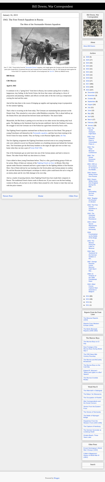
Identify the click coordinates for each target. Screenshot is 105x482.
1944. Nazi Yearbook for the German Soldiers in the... (92, 255)
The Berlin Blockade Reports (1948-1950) (90, 330)
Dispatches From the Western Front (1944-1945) (92, 422)
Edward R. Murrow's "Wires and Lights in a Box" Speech (92, 372)
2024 (88, 63)
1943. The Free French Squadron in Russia (92, 207)
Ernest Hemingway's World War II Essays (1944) (92, 449)
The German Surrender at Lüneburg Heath (92, 431)
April (89, 116)
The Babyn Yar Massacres (92, 394)
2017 (88, 84)
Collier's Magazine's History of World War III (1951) (91, 455)
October (91, 98)
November (91, 95)
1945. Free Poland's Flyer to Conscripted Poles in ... (92, 140)
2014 (88, 296)
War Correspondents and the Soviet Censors (92, 402)
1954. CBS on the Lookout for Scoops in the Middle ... (92, 166)
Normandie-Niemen (31, 67)
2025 (88, 60)
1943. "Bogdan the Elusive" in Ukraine (92, 200)
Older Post (73, 196)
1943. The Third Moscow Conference (92, 149)
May (89, 113)
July (89, 107)
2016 (88, 87)
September (92, 101)
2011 (88, 305)
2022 (88, 69)
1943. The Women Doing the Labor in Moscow (91, 244)
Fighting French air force (45, 163)
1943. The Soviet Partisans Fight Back (91, 131)
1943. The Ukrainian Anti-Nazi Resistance (91, 216)
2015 (88, 90)
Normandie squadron (40, 133)
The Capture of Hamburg (91, 426)
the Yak (63, 136)
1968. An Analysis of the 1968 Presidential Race (92, 277)
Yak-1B (52, 71)
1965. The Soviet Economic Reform (91, 158)
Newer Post (7, 196)
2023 (88, 66)
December (91, 92)
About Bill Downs (89, 46)
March (90, 119)
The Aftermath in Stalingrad (92, 390)
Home (40, 196)
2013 (88, 299)
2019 (88, 78)
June (90, 110)
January (91, 125)
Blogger (56, 478)
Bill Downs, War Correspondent (52, 6)
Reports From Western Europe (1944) (91, 324)
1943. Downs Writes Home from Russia (92, 174)
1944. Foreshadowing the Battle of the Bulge (92, 235)
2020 (88, 75)
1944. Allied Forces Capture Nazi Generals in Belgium (92, 287)
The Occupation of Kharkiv (92, 398)
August (90, 104)
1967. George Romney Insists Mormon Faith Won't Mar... (92, 266)
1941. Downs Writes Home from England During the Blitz (92, 183)
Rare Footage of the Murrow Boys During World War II (92, 349)
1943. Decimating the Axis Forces (91, 192)
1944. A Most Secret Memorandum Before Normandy (92, 225)
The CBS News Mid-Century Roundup (90, 355)
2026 (88, 57)
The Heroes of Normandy (92, 412)
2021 (88, 72)
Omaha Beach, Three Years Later (90, 436)
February (91, 122)
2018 (88, 81)
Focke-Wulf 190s (36, 148)
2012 (88, 302)
